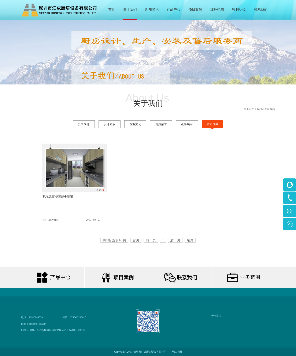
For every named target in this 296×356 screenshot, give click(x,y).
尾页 (190, 240)
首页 (111, 9)
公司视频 (270, 109)
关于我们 (257, 109)
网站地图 (176, 351)
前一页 (151, 240)
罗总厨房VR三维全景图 (57, 196)
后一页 (175, 240)
